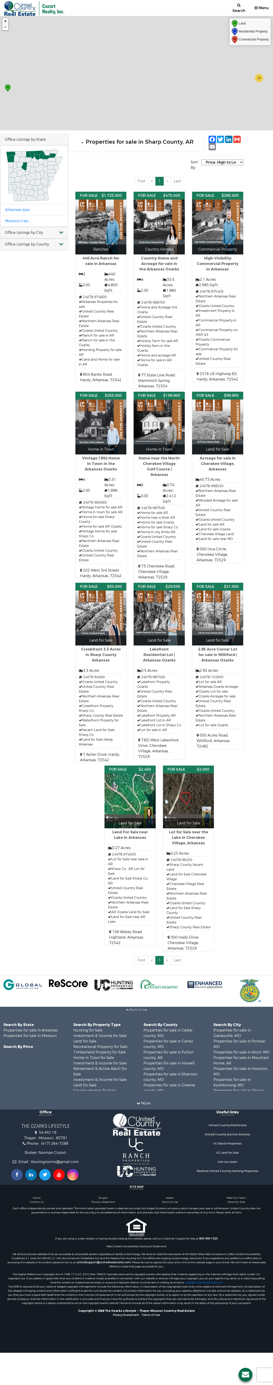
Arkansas (17, 209)
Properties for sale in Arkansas (30, 1030)
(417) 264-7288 (54, 1143)
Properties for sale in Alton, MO (241, 1052)
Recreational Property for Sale (100, 1046)
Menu (261, 7)
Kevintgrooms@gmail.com (55, 1161)
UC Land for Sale (227, 1153)
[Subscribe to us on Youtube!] (59, 1174)
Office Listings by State (25, 139)
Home (37, 1198)
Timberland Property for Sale (99, 1052)
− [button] (5, 27)
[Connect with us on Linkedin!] (31, 1174)
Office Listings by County (27, 244)
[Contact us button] (245, 1375)
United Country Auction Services (227, 1134)
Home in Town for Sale (93, 1057)
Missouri (16, 221)
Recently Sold (236, 1202)
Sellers (170, 1198)
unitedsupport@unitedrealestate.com (104, 1262)
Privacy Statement (103, 1202)
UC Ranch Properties (227, 1143)
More (144, 1103)
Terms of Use (170, 1202)
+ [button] (5, 21)
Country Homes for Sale (94, 1090)
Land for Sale (85, 1041)
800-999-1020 (208, 1238)
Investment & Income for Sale (100, 1035)
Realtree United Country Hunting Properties (227, 1171)
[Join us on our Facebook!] (17, 1174)
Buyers (103, 1198)
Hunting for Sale (87, 1030)
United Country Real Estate (228, 1125)
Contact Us (37, 1202)
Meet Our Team (236, 1198)
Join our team (227, 1162)
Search (238, 8)
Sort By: (194, 165)
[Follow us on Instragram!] (73, 1174)
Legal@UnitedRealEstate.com (204, 1282)
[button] (34, 232)
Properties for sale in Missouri (30, 1035)
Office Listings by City (24, 232)
